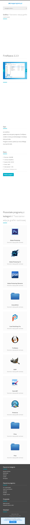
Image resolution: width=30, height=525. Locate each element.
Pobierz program (8, 174)
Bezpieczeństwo (6, 471)
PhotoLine (15, 412)
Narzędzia (5, 478)
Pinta (15, 434)
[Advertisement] (15, 36)
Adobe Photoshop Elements (15, 283)
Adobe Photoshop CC (15, 262)
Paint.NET (15, 391)
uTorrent (5, 491)
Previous (4, 70)
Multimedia (5, 473)
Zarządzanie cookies (17, 520)
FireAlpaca (15, 348)
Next (26, 70)
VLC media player (7, 487)
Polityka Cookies (7, 520)
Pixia (15, 455)
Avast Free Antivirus (7, 489)
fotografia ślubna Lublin (8, 505)
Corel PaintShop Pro (15, 326)
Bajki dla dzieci (6, 503)
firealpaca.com (10, 169)
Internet (5, 475)
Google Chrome (6, 494)
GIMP (15, 369)
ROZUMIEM (12, 522)
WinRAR (5, 492)
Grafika (4, 476)
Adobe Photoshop (15, 240)
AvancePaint (15, 305)
